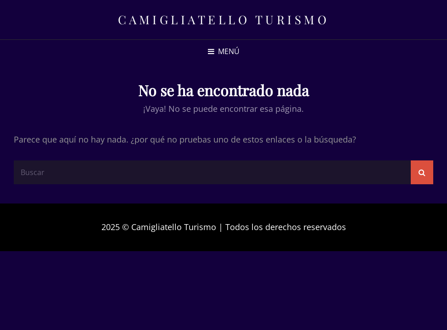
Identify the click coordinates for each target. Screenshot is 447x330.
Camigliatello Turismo (224, 19)
